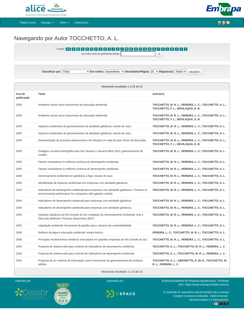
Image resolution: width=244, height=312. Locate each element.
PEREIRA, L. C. (190, 104)
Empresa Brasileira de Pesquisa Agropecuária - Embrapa (195, 280)
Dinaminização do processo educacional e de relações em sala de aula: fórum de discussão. (92, 140)
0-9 (68, 49)
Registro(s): (166, 71)
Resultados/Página (137, 71)
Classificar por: (51, 71)
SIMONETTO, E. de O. (191, 260)
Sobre (64, 22)
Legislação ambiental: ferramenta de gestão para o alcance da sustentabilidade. (85, 225)
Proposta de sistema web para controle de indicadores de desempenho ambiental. (86, 246)
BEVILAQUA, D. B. (188, 108)
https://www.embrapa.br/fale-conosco (207, 284)
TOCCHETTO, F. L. (164, 108)
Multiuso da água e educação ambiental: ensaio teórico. (71, 232)
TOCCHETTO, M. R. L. (166, 104)
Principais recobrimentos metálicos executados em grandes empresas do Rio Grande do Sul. (92, 239)
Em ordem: (97, 71)
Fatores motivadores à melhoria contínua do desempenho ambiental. (78, 161)
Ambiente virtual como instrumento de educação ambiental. (73, 104)
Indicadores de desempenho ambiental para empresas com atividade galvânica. (85, 200)
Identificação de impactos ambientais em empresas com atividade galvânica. (83, 182)
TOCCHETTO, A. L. (213, 104)
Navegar (47, 22)
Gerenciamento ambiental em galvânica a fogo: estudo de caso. (75, 175)
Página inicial (28, 22)
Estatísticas (82, 22)
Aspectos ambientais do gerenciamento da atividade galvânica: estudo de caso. (85, 126)
